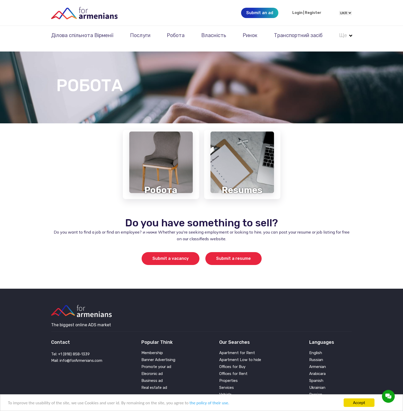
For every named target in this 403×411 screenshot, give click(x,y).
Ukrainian (317, 381)
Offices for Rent (233, 367)
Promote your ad (156, 360)
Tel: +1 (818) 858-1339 (70, 347)
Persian (315, 388)
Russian (316, 353)
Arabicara (317, 367)
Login (297, 13)
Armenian (317, 360)
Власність (213, 35)
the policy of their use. (209, 403)
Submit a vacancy (170, 251)
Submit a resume (233, 251)
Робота (176, 35)
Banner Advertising (158, 353)
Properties (228, 374)
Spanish (316, 374)
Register (313, 13)
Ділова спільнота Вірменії (82, 35)
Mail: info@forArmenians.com (76, 353)
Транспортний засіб (298, 35)
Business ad (152, 374)
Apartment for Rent (237, 346)
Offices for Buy (232, 360)
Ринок (250, 35)
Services (226, 381)
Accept (359, 402)
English (315, 346)
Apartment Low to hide (240, 353)
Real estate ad (154, 381)
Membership (152, 346)
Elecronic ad (152, 367)
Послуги (140, 35)
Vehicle (225, 388)
